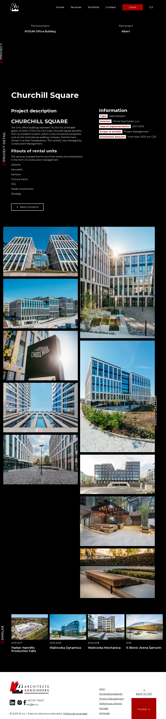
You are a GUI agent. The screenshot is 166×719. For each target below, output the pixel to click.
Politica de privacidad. (75, 713)
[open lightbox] (40, 251)
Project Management (111, 698)
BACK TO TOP (144, 694)
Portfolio (93, 7)
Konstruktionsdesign (111, 694)
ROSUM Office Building (40, 31)
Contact (111, 7)
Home (60, 7)
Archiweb (104, 713)
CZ (151, 7)
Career (132, 7)
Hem (102, 689)
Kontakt (103, 708)
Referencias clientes (110, 703)
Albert (126, 31)
